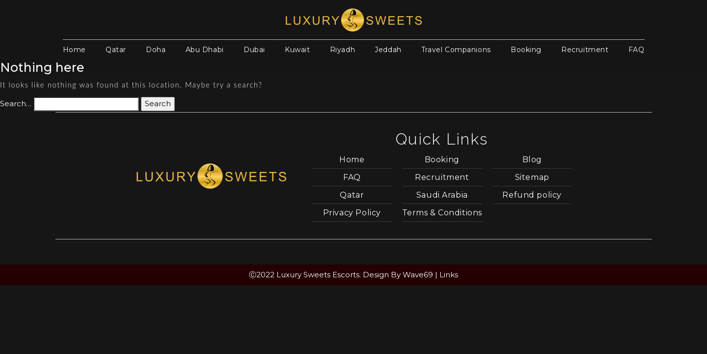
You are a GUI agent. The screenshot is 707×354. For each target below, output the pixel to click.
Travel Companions (456, 49)
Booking (526, 49)
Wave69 (418, 274)
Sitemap (532, 177)
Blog (532, 159)
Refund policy (532, 195)
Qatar (116, 49)
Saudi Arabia (442, 195)
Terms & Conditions (442, 212)
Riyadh (342, 49)
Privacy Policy (352, 212)
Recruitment (584, 49)
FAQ (636, 49)
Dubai (254, 49)
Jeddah (388, 49)
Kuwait (297, 49)
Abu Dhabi (205, 49)
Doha (155, 49)
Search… (15, 103)
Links (448, 274)
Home (74, 49)
